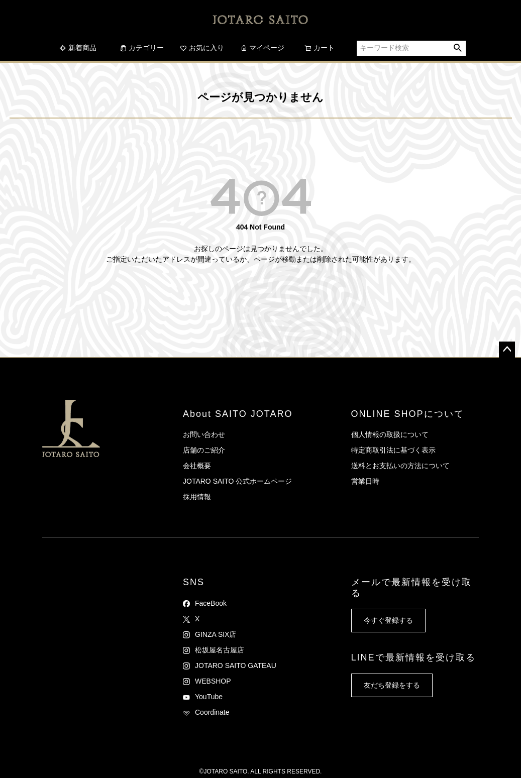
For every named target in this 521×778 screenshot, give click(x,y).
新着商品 (77, 48)
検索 (458, 48)
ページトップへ (507, 350)
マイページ (262, 48)
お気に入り (202, 48)
